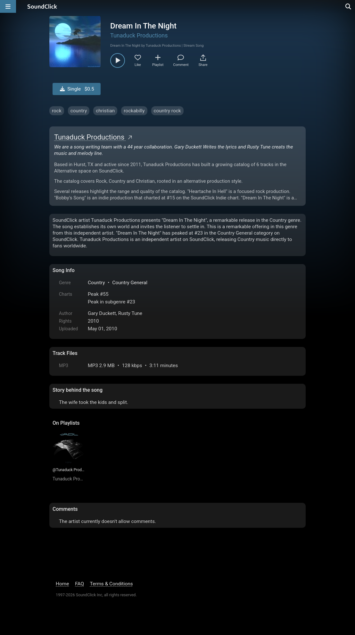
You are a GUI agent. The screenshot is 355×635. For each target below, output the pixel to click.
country (78, 111)
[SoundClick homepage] (42, 6)
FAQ (79, 584)
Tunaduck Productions (139, 35)
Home (62, 584)
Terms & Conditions (111, 584)
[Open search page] (348, 6)
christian (105, 111)
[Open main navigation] (8, 6)
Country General (129, 282)
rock (57, 111)
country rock (167, 111)
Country (96, 282)
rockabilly (134, 111)
